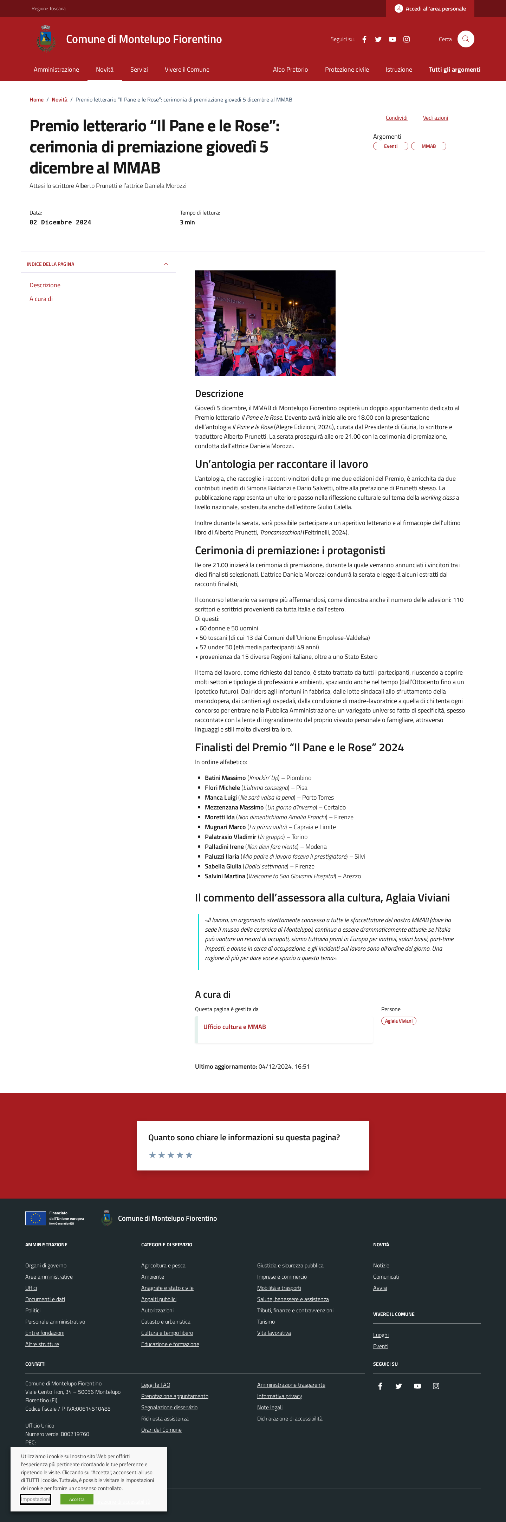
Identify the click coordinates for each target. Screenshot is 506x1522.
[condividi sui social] (391, 117)
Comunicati (386, 1276)
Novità (104, 69)
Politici (32, 1310)
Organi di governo (45, 1265)
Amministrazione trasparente (291, 1384)
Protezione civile (347, 69)
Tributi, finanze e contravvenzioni (295, 1310)
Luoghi (381, 1335)
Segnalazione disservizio (169, 1407)
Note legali (270, 1407)
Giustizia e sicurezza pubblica (290, 1265)
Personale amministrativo (55, 1321)
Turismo (266, 1321)
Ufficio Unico (39, 1425)
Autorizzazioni (157, 1310)
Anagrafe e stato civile (167, 1288)
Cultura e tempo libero (167, 1333)
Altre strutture (42, 1344)
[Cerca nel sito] (466, 39)
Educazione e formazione (170, 1344)
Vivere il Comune (187, 69)
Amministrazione (56, 69)
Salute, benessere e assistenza (293, 1299)
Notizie (381, 1265)
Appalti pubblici (158, 1299)
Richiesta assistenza (165, 1418)
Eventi (380, 1346)
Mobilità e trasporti (279, 1288)
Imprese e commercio (282, 1276)
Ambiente (152, 1276)
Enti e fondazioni (44, 1333)
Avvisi (380, 1288)
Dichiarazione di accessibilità (290, 1418)
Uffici (31, 1288)
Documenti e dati (45, 1299)
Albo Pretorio (290, 69)
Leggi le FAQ (155, 1384)
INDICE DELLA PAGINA (98, 264)
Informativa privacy (279, 1396)
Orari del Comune (161, 1429)
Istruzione (399, 69)
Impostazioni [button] (35, 1499)
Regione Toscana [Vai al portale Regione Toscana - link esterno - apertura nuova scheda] (49, 8)
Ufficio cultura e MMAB (234, 1026)
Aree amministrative (49, 1276)
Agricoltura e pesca (163, 1265)
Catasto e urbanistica (165, 1321)
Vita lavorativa (274, 1333)
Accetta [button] (77, 1499)
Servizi (139, 69)
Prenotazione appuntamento (174, 1396)
